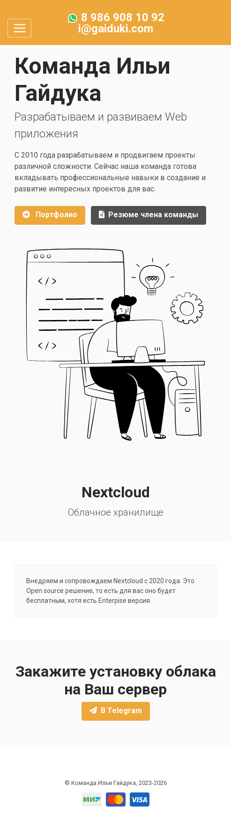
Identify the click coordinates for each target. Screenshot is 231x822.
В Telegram (115, 710)
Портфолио (49, 214)
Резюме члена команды (148, 214)
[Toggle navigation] (19, 28)
